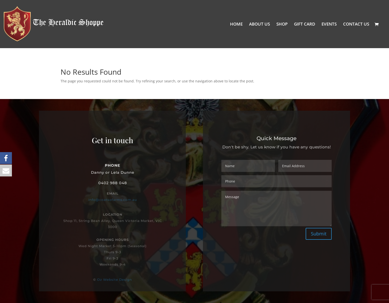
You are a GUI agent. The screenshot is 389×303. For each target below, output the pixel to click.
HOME (236, 24)
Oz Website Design (114, 280)
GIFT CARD (304, 24)
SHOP (282, 24)
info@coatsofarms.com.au (112, 200)
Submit (315, 231)
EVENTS (329, 24)
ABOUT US (259, 24)
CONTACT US (356, 24)
